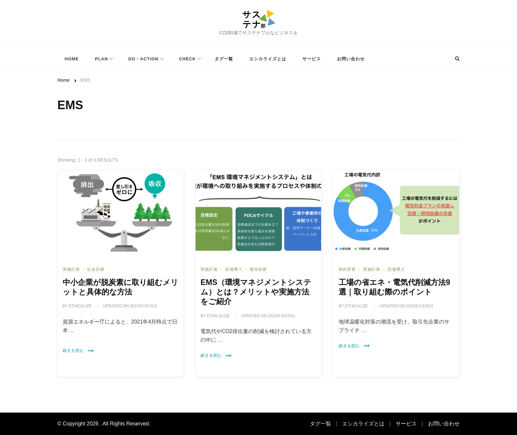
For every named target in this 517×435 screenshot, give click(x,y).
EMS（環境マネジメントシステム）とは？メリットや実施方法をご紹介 (255, 292)
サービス (311, 58)
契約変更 (347, 269)
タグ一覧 (224, 58)
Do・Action (143, 58)
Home (72, 58)
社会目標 (95, 269)
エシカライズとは (267, 58)
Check (187, 58)
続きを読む (78, 350)
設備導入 (233, 269)
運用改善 (258, 269)
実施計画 (71, 269)
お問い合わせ (351, 58)
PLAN (101, 58)
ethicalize (80, 306)
